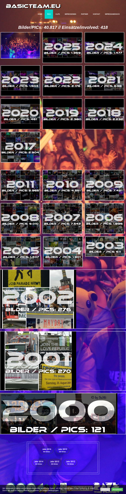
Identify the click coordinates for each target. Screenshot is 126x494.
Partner (84, 14)
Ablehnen (105, 489)
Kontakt (96, 14)
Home (40, 14)
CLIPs (57, 14)
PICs (49, 14)
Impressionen (70, 14)
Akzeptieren (117, 489)
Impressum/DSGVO (112, 14)
